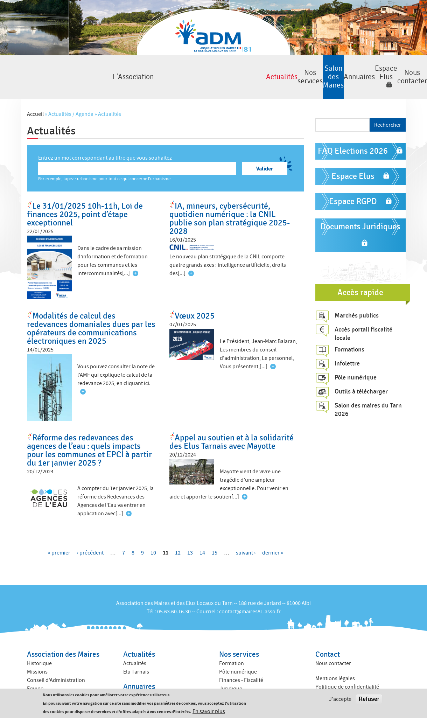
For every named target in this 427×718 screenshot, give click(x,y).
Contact (327, 636)
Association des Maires (63, 636)
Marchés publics (357, 296)
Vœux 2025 (195, 297)
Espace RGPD (353, 183)
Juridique (230, 670)
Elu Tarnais (136, 653)
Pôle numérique (356, 359)
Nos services (152, 67)
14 (202, 534)
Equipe (35, 670)
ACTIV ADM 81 (235, 678)
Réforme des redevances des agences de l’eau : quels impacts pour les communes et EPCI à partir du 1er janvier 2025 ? (89, 431)
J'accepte (340, 699)
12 (178, 534)
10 (153, 534)
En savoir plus (208, 711)
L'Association (30, 67)
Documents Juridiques (360, 208)
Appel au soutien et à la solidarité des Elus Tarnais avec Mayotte (231, 423)
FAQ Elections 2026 (353, 132)
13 (190, 534)
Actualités (91, 67)
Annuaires (274, 67)
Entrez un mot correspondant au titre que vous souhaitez (105, 139)
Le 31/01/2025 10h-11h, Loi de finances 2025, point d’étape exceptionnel (85, 195)
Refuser (368, 699)
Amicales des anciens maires (60, 678)
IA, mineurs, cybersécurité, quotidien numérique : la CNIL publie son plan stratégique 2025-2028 (229, 200)
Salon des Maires (213, 67)
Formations (349, 331)
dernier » (272, 534)
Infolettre (347, 345)
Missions (37, 653)
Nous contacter (396, 67)
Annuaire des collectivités (153, 685)
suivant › (245, 534)
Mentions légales (335, 659)
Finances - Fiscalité (241, 661)
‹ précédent (90, 534)
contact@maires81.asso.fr (250, 593)
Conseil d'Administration (56, 661)
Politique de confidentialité (347, 668)
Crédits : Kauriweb (336, 682)
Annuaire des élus (144, 677)
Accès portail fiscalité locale (363, 315)
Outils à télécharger (361, 373)
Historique (39, 644)
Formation (231, 644)
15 (214, 534)
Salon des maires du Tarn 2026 (368, 391)
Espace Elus (329, 67)
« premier (59, 534)
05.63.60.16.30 (174, 593)
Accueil (35, 95)
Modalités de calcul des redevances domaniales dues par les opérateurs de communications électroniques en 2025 (91, 309)
